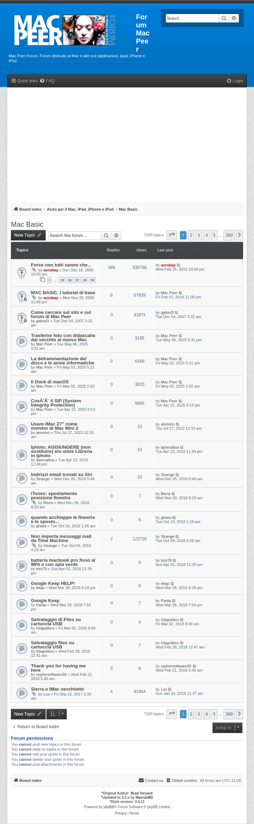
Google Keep (45, 600)
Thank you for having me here (58, 668)
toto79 (41, 569)
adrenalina (45, 460)
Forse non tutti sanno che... (61, 265)
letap (40, 588)
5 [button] (214, 235)
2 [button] (191, 235)
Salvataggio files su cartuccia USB (52, 645)
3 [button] (198, 235)
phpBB (109, 807)
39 (92, 280)
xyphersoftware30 (51, 674)
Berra (48, 503)
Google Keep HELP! (53, 583)
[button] (172, 235)
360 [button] (229, 235)
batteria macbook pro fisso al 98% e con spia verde (63, 562)
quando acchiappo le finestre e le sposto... (63, 519)
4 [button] (206, 235)
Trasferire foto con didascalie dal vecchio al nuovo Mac (63, 337)
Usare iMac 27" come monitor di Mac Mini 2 (54, 426)
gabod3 (42, 321)
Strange (43, 479)
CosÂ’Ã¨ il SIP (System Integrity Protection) (56, 403)
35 (62, 280)
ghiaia (41, 526)
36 (70, 280)
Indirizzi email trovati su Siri (61, 474)
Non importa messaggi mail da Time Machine (61, 538)
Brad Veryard (141, 793)
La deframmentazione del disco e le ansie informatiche (62, 360)
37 (77, 280)
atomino (43, 432)
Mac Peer (169, 293)
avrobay (51, 270)
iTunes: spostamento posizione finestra (54, 495)
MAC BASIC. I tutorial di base (63, 292)
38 (84, 280)
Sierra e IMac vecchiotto (57, 689)
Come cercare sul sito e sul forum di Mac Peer (61, 314)
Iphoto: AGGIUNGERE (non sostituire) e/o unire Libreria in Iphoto (61, 451)
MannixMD (144, 797)
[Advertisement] (127, 143)
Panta (41, 605)
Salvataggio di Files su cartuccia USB (56, 621)
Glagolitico (45, 628)
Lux (47, 694)
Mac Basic (27, 224)
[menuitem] (46, 81)
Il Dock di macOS (50, 381)
